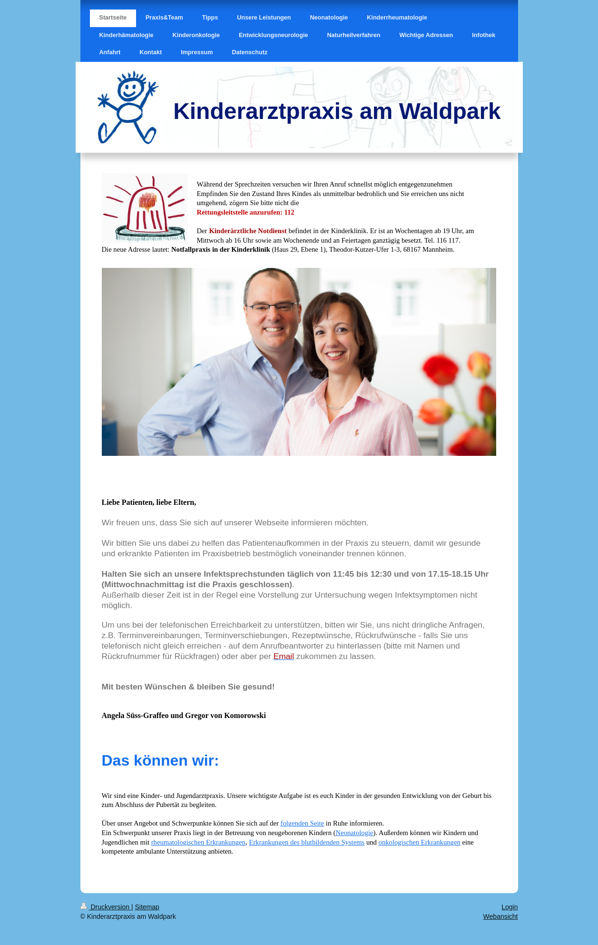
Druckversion (105, 907)
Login (509, 907)
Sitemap (147, 907)
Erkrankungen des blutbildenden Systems (306, 842)
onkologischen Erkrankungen (420, 842)
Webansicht (500, 916)
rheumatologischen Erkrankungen (198, 842)
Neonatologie (354, 833)
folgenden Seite (302, 823)
